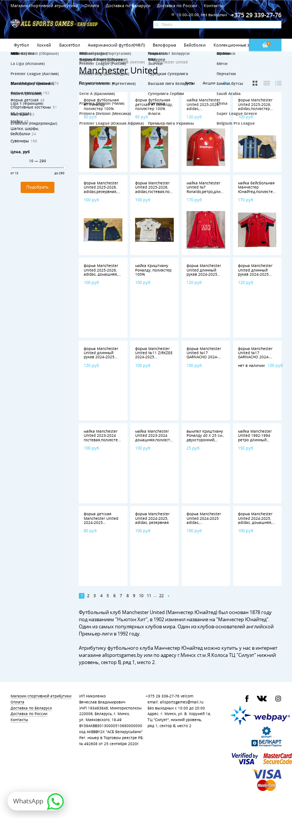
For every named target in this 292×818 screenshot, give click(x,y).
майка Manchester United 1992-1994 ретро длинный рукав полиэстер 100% (255, 440)
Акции (209, 83)
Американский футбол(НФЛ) (116, 45)
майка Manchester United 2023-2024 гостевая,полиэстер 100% (102, 438)
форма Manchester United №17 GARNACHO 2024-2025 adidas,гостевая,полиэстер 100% (211, 359)
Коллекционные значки (238, 45)
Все (226, 83)
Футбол (21, 45)
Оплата (91, 5)
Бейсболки (195, 45)
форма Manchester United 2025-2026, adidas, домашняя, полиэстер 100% (101, 272)
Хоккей (44, 45)
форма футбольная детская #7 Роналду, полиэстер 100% (154, 104)
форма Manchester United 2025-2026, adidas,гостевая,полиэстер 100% (159, 189)
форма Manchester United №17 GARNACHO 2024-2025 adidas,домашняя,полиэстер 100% (264, 359)
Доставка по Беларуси (128, 5)
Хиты (190, 83)
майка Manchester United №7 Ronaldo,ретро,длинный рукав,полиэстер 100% (208, 192)
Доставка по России (177, 5)
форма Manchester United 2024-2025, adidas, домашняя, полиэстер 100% (255, 520)
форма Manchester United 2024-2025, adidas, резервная (152, 518)
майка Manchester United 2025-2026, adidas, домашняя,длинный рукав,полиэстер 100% (205, 111)
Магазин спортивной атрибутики (45, 5)
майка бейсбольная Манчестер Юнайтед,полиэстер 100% (256, 189)
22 (161, 595)
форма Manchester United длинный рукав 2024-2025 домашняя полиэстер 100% (101, 357)
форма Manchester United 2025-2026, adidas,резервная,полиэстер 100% (110, 189)
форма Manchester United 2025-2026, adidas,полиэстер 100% (255, 106)
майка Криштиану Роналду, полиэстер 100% (153, 270)
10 (141, 595)
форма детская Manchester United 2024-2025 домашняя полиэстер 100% (101, 523)
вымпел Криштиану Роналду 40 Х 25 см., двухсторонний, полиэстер (205, 438)
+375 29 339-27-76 (162, 696)
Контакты (213, 5)
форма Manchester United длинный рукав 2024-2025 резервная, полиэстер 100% (255, 274)
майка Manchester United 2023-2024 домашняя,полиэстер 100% (155, 438)
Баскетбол (69, 45)
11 (149, 595)
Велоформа (164, 45)
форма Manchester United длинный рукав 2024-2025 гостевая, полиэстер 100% (205, 274)
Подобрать (37, 187)
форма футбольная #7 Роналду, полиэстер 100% (101, 104)
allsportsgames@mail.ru (181, 702)
